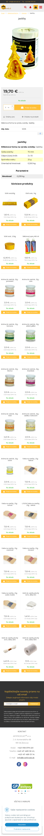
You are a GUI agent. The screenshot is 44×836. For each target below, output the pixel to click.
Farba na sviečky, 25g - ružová (10, 504)
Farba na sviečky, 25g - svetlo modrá (10, 594)
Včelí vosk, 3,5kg (10, 236)
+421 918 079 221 (30, 1)
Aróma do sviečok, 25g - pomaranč (10, 280)
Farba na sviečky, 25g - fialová (31, 459)
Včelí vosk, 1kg (31, 193)
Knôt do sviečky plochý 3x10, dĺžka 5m (31, 594)
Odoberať (34, 704)
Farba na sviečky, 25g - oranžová (10, 549)
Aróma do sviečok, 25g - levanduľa (30, 370)
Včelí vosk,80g (10, 193)
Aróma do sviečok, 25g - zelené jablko (30, 325)
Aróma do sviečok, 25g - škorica (10, 370)
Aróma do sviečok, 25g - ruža (30, 280)
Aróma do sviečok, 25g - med (10, 415)
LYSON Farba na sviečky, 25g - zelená (31, 504)
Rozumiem (22, 825)
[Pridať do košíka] (27, 107)
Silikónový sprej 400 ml (31, 236)
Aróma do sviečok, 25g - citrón (10, 459)
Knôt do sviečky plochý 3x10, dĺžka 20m (10, 639)
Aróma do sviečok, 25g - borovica (10, 325)
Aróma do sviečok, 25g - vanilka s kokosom (30, 415)
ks (8, 107)
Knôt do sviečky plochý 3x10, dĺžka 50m (31, 639)
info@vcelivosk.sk (14, 1)
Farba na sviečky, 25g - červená (31, 549)
